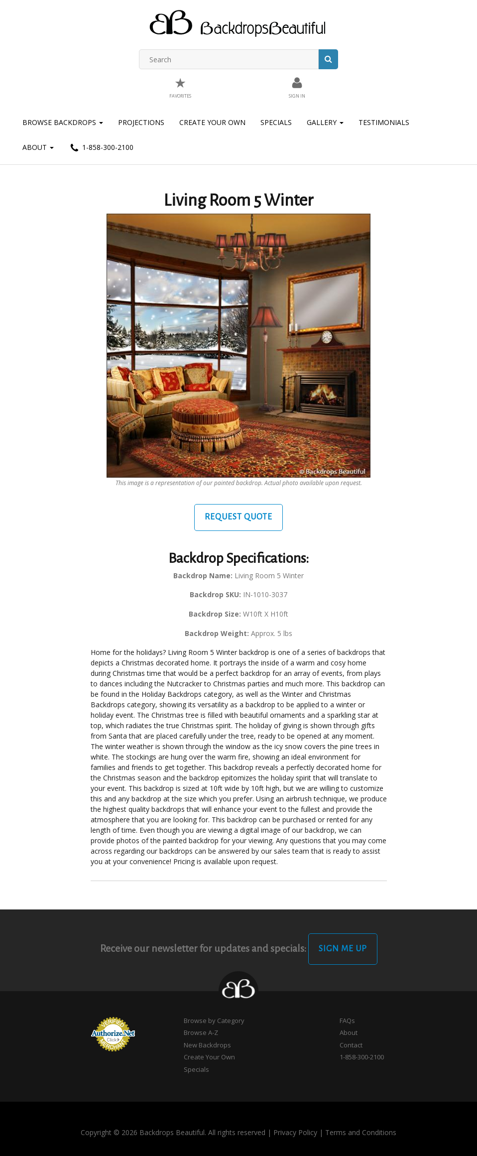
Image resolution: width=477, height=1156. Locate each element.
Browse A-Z (201, 1032)
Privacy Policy (295, 1132)
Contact (351, 1044)
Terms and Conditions (360, 1132)
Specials (276, 122)
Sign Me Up (343, 948)
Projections (141, 122)
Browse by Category (214, 1020)
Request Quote (238, 517)
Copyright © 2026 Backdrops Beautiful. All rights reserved (173, 1132)
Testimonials (383, 122)
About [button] (38, 147)
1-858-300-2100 (101, 147)
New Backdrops (207, 1044)
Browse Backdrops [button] (62, 122)
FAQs (347, 1020)
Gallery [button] (325, 122)
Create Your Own (212, 122)
